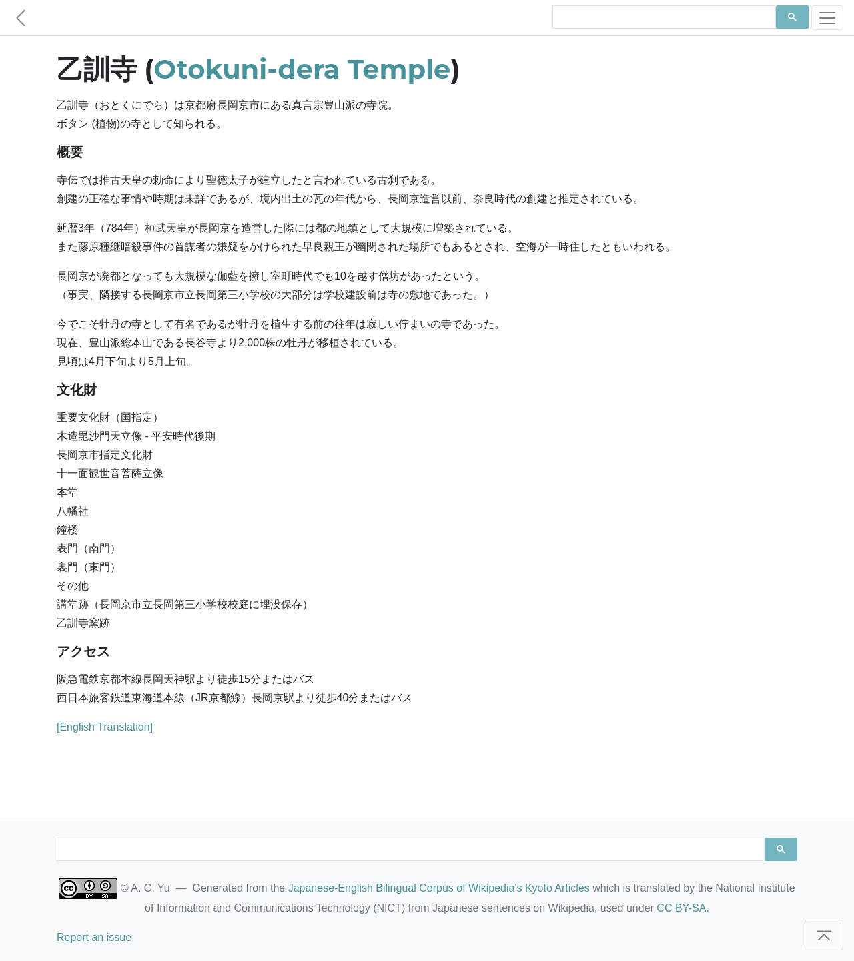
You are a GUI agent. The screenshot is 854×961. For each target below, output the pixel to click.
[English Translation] (105, 727)
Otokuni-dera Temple (302, 69)
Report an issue (94, 937)
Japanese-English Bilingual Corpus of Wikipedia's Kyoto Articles (439, 888)
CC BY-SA (681, 908)
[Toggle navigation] (827, 17)
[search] (663, 17)
